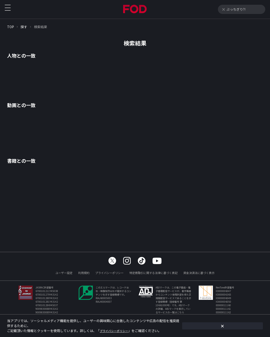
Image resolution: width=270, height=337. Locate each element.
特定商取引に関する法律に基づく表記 (153, 273)
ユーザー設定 (63, 273)
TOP (10, 26)
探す (24, 26)
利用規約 (84, 273)
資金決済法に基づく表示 (199, 273)
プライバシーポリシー (109, 273)
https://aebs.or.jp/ (168, 316)
